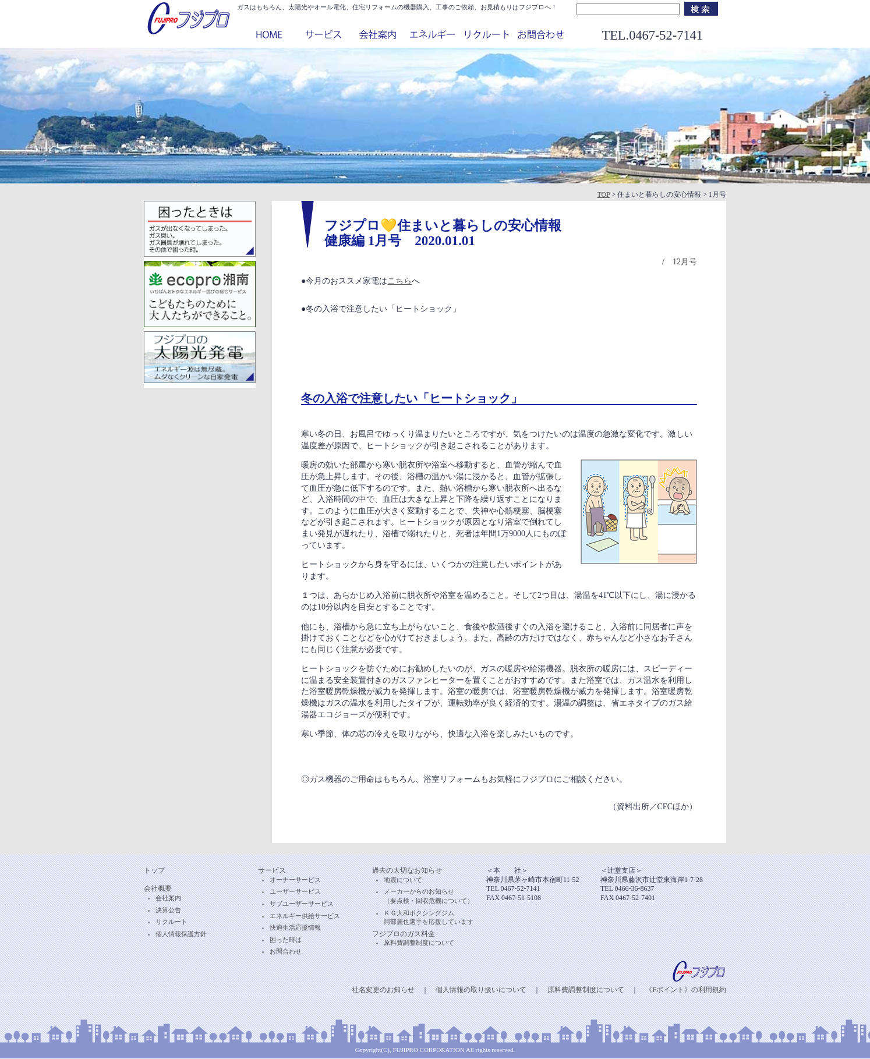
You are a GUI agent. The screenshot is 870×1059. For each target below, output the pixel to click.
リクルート (171, 921)
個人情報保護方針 (181, 933)
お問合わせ (286, 951)
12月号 (685, 261)
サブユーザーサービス (302, 903)
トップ (154, 870)
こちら (399, 281)
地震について (403, 879)
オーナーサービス (295, 879)
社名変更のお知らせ (383, 990)
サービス (272, 870)
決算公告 (168, 909)
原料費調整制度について (419, 942)
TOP (603, 194)
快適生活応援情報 (295, 927)
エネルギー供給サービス (305, 915)
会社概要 (158, 888)
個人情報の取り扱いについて (481, 990)
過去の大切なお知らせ (407, 870)
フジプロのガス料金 (403, 934)
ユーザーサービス (295, 891)
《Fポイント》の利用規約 (685, 990)
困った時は (286, 939)
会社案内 (168, 897)
